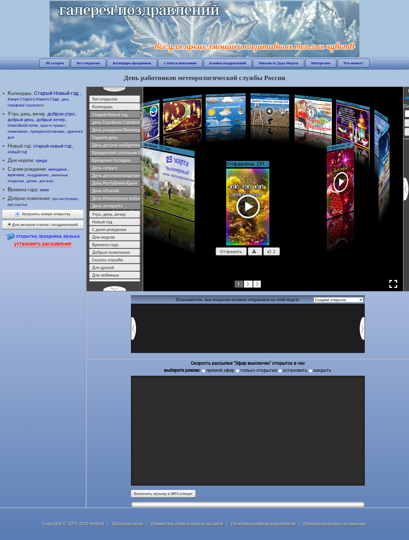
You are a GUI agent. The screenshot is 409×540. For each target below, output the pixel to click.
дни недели (103, 237)
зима (44, 190)
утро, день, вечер (109, 214)
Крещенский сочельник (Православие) (116, 152)
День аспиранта (107, 205)
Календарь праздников (132, 63)
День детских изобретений (116, 145)
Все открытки (88, 63)
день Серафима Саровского (116, 122)
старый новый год (52, 146)
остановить (295, 370)
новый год (17, 152)
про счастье (17, 205)
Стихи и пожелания (180, 63)
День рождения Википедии (116, 129)
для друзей (103, 267)
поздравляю (38, 175)
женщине (57, 169)
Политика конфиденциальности (263, 523)
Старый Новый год (57, 93)
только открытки (258, 370)
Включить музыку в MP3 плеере (163, 494)
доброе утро (61, 114)
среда (41, 160)
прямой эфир (220, 370)
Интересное (320, 63)
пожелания (17, 131)
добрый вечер (51, 119)
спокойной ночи (22, 125)
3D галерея (54, 63)
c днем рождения (109, 229)
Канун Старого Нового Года (33, 99)
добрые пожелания (111, 252)
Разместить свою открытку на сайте (187, 523)
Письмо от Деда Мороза (278, 63)
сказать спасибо (107, 260)
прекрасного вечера (47, 131)
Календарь (102, 106)
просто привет (52, 125)
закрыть (322, 370)
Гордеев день (105, 137)
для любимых (105, 275)
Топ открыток (104, 99)
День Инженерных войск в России (116, 198)
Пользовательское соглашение (335, 523)
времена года (105, 244)
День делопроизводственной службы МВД (116, 175)
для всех (46, 181)
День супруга (104, 167)
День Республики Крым (114, 183)
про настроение (64, 199)
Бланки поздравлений (228, 63)
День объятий (105, 190)
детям (32, 181)
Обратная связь (128, 523)
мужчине (16, 175)
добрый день (21, 119)
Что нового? (353, 63)
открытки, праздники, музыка (43, 239)
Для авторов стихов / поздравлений (43, 225)
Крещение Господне (111, 160)
